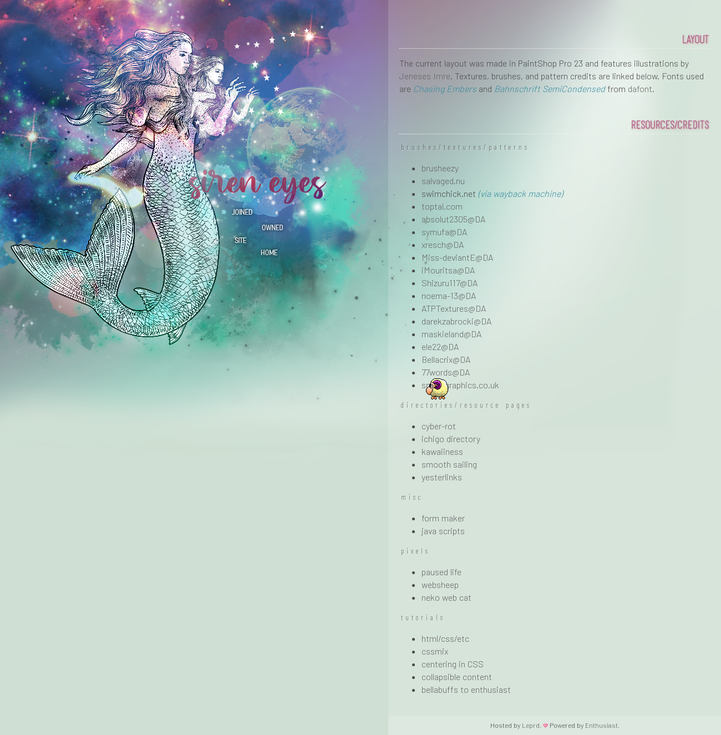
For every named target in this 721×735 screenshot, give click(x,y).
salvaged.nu (443, 180)
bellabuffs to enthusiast (466, 689)
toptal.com (442, 206)
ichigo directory (451, 438)
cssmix (435, 651)
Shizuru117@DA (450, 282)
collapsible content (457, 676)
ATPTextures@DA (454, 308)
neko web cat (446, 597)
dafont (640, 88)
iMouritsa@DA (448, 270)
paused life (441, 571)
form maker (443, 518)
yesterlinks (442, 477)
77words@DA (446, 372)
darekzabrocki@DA (456, 321)
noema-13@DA (449, 295)
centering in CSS (453, 663)
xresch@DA (443, 244)
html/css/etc (445, 638)
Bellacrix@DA (446, 359)
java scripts (443, 530)
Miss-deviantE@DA (457, 257)
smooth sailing (449, 464)
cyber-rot (439, 425)
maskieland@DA (451, 333)
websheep (440, 584)
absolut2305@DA (453, 219)
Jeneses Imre (424, 75)
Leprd (531, 725)
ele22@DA (440, 346)
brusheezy (440, 168)
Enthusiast (601, 725)
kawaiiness (442, 451)
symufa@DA (444, 231)
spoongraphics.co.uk (460, 384)
